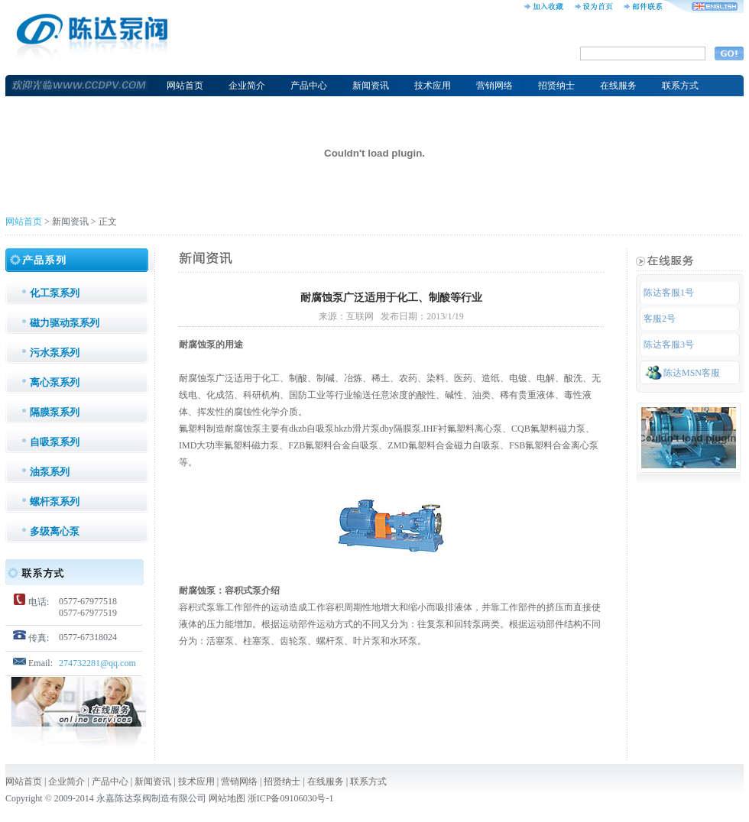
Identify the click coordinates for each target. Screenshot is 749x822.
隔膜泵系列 (54, 412)
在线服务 (618, 85)
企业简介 (247, 85)
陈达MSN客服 (682, 372)
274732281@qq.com (97, 663)
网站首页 (185, 85)
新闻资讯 (370, 85)
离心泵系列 (54, 382)
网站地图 (227, 798)
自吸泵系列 (54, 442)
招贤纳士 (556, 85)
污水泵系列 (54, 352)
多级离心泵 (54, 531)
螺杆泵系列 (54, 501)
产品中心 (308, 85)
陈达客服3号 (669, 344)
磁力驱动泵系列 (64, 322)
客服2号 (660, 318)
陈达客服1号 (669, 292)
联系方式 (680, 85)
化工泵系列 (54, 293)
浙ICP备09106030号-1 (291, 798)
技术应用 (432, 85)
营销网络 (494, 85)
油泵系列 (50, 471)
